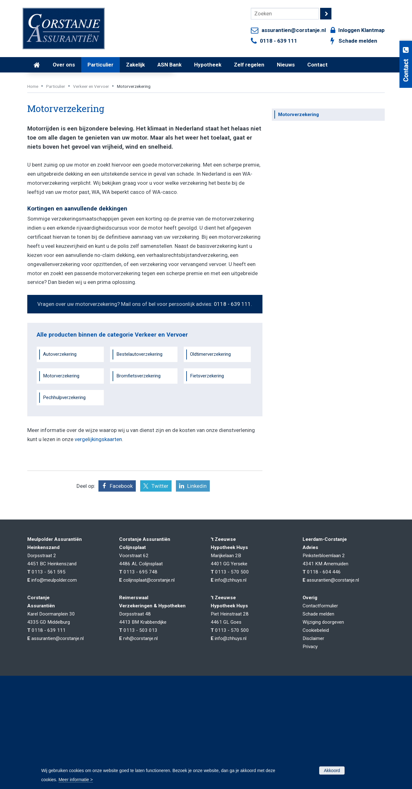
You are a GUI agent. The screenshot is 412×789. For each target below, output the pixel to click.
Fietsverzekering (207, 463)
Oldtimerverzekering (210, 441)
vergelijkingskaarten (98, 526)
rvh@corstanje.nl (140, 725)
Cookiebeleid (316, 717)
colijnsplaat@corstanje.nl (149, 667)
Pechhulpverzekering (64, 484)
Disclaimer (313, 725)
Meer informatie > (76, 779)
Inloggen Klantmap (361, 30)
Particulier (55, 173)
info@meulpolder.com (54, 667)
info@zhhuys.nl (230, 667)
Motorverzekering (61, 463)
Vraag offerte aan (57, 140)
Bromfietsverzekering (138, 463)
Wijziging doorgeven (323, 709)
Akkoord (332, 770)
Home (32, 173)
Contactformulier (320, 693)
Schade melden (358, 41)
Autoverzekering (60, 441)
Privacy (310, 733)
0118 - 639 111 (278, 41)
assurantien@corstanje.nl (293, 30)
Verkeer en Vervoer (91, 173)
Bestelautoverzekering (139, 441)
